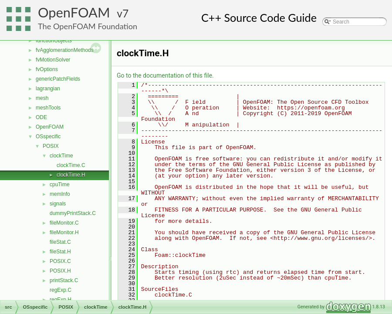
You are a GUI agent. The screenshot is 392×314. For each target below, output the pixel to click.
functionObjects (54, 41)
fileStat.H (60, 252)
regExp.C (60, 290)
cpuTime (60, 184)
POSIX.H (60, 271)
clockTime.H (71, 175)
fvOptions (47, 69)
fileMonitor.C (64, 223)
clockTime (61, 156)
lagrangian (48, 88)
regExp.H (60, 300)
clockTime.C (71, 165)
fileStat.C (60, 242)
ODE (41, 117)
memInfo (60, 194)
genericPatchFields (58, 79)
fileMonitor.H (64, 232)
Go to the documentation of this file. (165, 75)
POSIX (51, 146)
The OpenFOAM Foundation (87, 26)
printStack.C (64, 280)
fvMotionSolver (53, 60)
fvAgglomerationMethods (65, 50)
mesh (42, 98)
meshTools (48, 108)
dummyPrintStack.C (73, 213)
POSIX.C (60, 261)
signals (58, 204)
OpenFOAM (74, 12)
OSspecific (48, 136)
